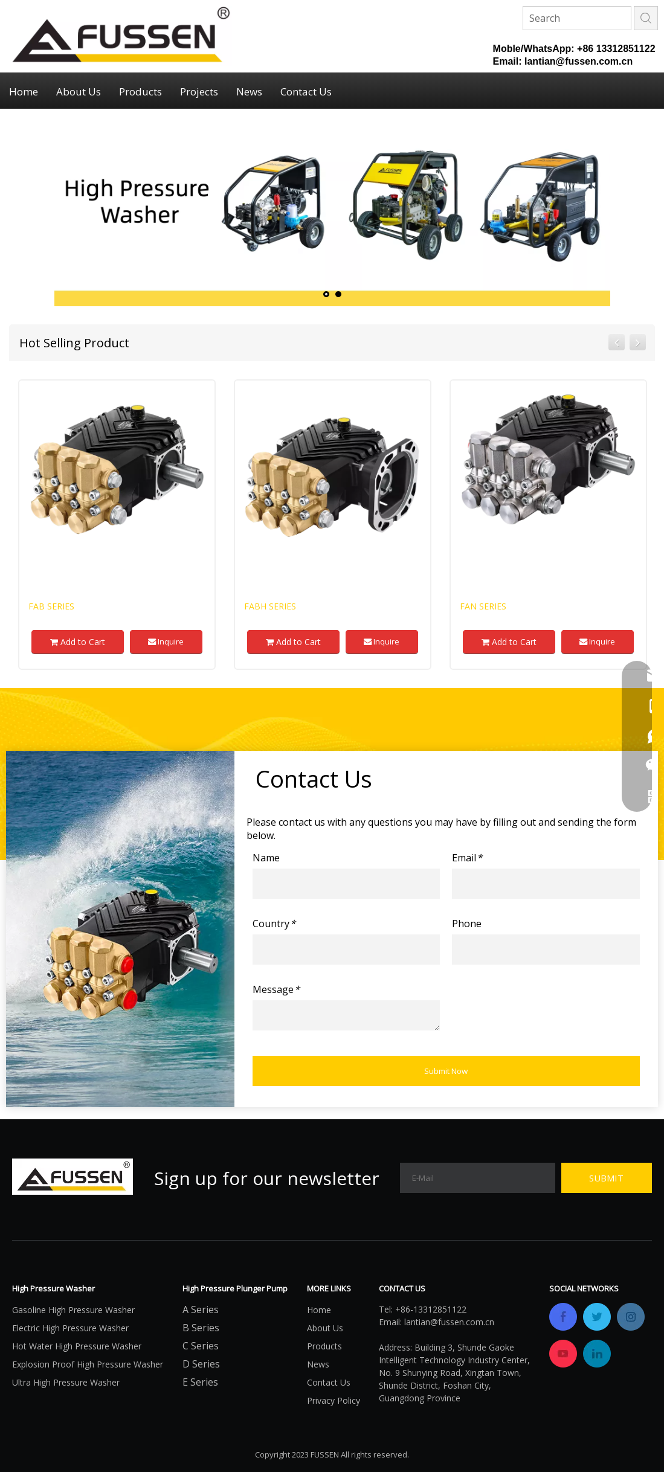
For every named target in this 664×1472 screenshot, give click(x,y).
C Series (200, 1345)
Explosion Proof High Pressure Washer (87, 1364)
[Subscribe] (606, 1178)
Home (23, 91)
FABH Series (270, 606)
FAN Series (483, 606)
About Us (78, 91)
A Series (200, 1309)
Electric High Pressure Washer (70, 1328)
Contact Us (306, 91)
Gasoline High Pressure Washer (73, 1310)
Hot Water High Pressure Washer (76, 1346)
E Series (200, 1382)
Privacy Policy (333, 1400)
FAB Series (51, 606)
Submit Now (446, 1070)
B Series (200, 1327)
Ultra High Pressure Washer (66, 1382)
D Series (201, 1364)
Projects (199, 91)
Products (140, 91)
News (249, 91)
